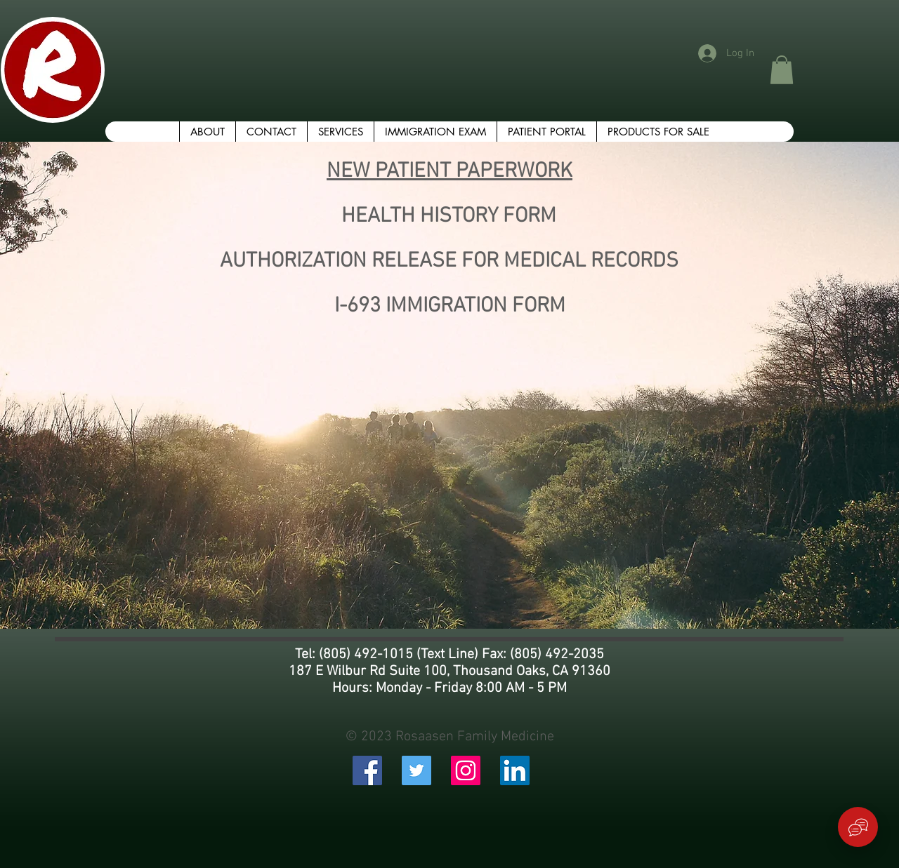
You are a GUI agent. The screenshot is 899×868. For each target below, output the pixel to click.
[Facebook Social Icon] (367, 770)
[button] (782, 69)
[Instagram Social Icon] (465, 770)
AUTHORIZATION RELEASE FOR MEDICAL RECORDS (449, 261)
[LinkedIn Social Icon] (515, 770)
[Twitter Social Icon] (416, 770)
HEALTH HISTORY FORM (448, 216)
